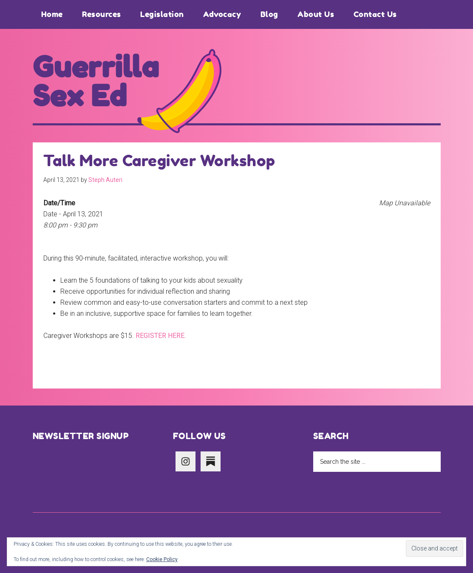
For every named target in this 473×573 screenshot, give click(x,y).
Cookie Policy (162, 559)
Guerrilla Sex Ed (96, 82)
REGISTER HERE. (161, 336)
